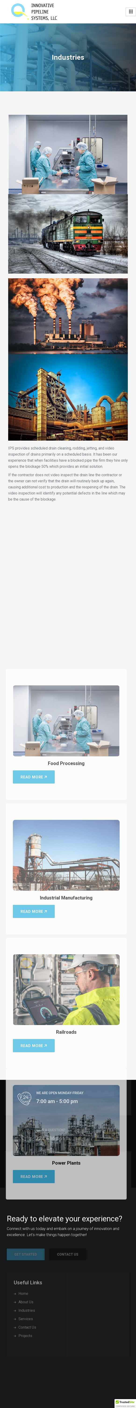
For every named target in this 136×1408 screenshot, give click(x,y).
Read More (34, 1007)
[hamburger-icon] (130, 11)
